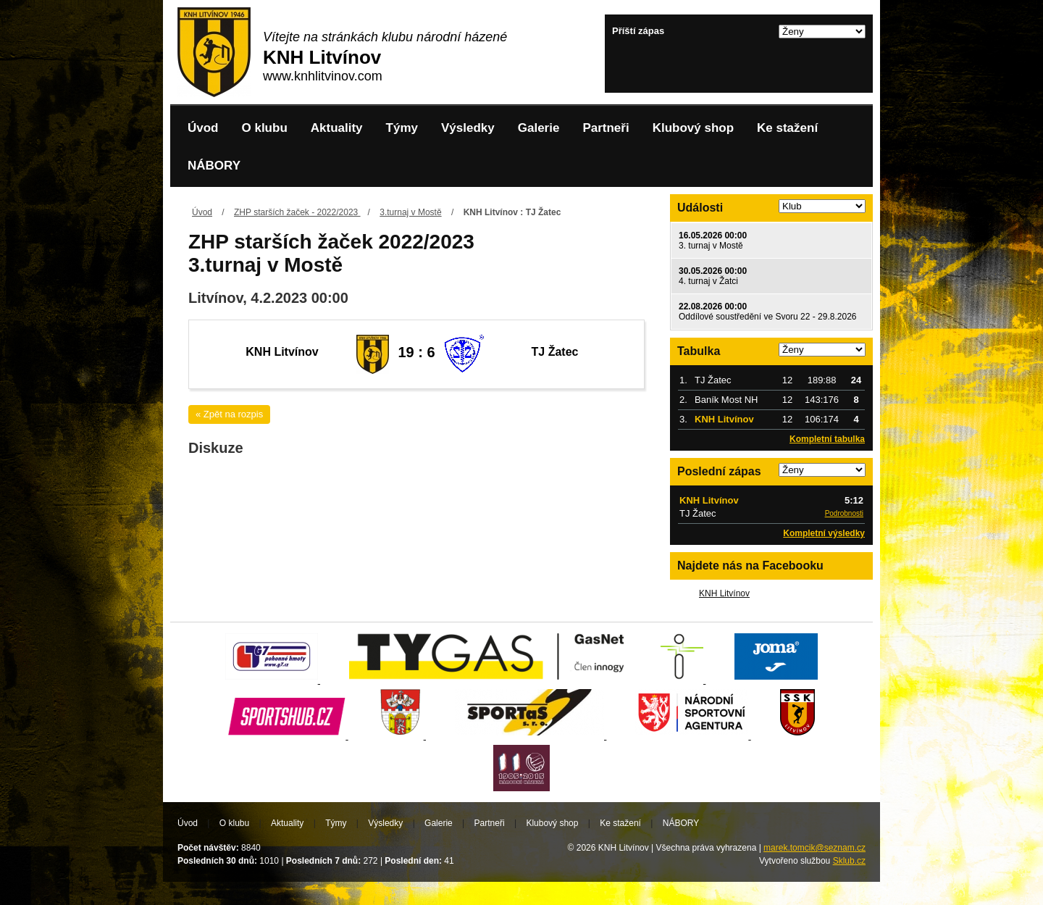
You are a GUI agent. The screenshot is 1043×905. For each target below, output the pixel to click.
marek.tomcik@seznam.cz (814, 848)
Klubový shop (693, 128)
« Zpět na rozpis (229, 414)
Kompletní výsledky (824, 533)
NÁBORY (214, 165)
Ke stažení (787, 128)
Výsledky (468, 128)
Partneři (605, 128)
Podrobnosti (844, 513)
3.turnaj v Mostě (410, 212)
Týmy (402, 128)
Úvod (203, 128)
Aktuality (337, 128)
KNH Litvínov (724, 593)
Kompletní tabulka (827, 439)
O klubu (265, 128)
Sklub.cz (849, 861)
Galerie (539, 128)
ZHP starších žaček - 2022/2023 (297, 212)
